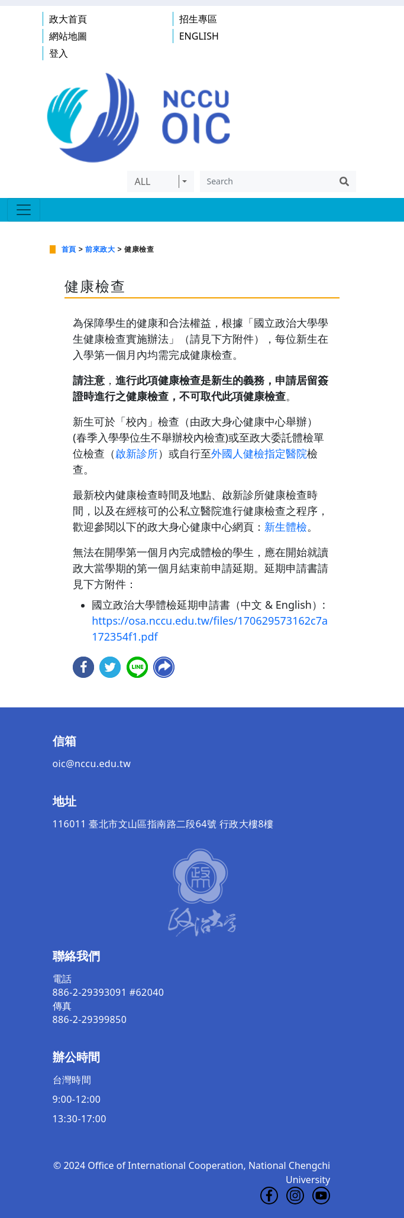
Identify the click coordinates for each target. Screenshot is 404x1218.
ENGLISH (199, 36)
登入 (58, 53)
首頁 (69, 249)
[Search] (266, 181)
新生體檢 (285, 526)
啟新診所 (136, 453)
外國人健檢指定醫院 (259, 453)
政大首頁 (68, 18)
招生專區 (198, 18)
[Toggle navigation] (23, 210)
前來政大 (100, 249)
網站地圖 (68, 36)
